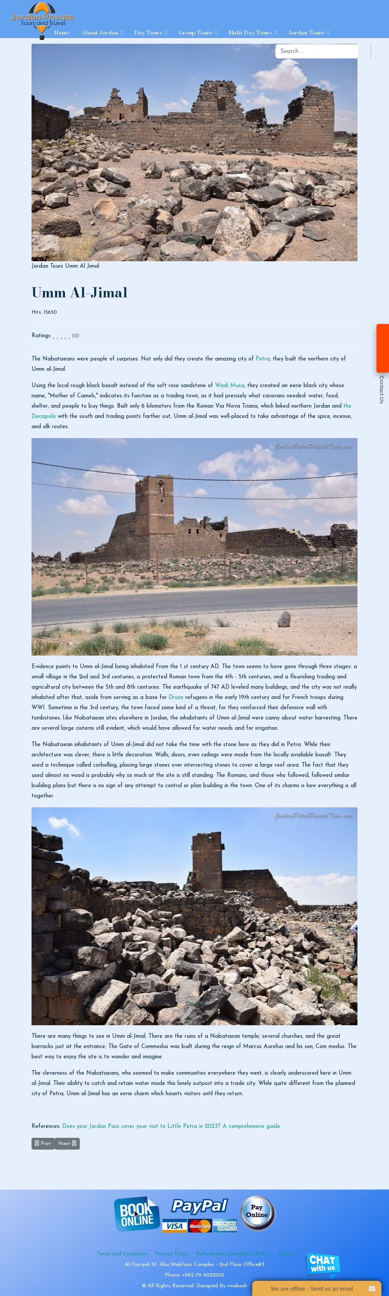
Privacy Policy (171, 1254)
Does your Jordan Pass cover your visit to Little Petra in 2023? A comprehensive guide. (171, 1126)
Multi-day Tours (250, 32)
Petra (263, 359)
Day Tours (148, 32)
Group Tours (195, 32)
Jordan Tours (306, 32)
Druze (176, 697)
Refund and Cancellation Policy (233, 1254)
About (284, 1254)
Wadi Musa (229, 386)
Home (62, 32)
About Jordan (99, 32)
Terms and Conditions (122, 1254)
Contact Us (382, 390)
